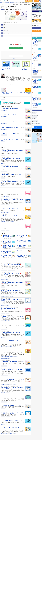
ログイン (40, 0)
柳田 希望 (6, 216)
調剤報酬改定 (3, 221)
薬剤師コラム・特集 (7, 2)
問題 (2, 9)
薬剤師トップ (2, 2)
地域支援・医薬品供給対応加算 (5, 358)
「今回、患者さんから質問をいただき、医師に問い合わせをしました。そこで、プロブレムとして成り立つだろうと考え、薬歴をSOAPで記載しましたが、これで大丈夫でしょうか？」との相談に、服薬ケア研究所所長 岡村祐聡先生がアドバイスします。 (12, 318)
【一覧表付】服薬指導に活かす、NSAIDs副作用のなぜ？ (11, 290)
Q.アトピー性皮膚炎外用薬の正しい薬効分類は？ (10, 181)
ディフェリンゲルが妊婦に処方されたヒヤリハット (10, 273)
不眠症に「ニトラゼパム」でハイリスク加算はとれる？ (11, 215)
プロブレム (2, 320)
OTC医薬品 (6, 305)
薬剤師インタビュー (35, 121)
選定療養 (17, 4)
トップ (2, 4)
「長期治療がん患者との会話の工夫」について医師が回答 (11, 369)
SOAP (6, 320)
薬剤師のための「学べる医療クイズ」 (14, 2)
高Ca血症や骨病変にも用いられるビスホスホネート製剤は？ (12, 199)
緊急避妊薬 (2, 305)
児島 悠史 (6, 159)
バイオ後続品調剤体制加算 (13, 356)
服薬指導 (29, 4)
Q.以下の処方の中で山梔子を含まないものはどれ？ (10, 139)
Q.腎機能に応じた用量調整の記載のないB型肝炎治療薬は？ (12, 150)
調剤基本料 (2, 356)
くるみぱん (6, 291)
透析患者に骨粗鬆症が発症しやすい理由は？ (9, 308)
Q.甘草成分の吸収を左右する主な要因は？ (9, 133)
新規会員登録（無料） (37, 30)
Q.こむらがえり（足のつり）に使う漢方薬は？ (9, 121)
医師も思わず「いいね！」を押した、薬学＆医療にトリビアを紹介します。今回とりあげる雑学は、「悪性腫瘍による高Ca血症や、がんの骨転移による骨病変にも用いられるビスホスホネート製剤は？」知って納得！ (12, 203)
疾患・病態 (11, 296)
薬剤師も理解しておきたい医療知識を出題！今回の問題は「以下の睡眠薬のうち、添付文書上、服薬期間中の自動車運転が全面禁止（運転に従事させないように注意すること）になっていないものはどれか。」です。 (12, 161)
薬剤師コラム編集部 (7, 200)
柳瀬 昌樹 (7, 151)
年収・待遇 (33, 118)
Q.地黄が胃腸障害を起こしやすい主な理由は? (9, 114)
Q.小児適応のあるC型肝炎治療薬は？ (8, 174)
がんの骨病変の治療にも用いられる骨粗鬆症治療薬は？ (11, 208)
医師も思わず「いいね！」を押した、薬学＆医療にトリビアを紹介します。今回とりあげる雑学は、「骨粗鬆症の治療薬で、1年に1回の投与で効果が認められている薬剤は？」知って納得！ (12, 228)
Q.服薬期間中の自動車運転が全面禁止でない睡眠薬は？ (11, 158)
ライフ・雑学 (3, 196)
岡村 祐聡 (21, 316)
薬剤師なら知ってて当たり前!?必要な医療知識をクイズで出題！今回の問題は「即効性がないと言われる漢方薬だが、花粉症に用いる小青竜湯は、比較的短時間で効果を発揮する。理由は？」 (12, 169)
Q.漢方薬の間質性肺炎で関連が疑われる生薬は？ (10, 127)
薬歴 (8, 320)
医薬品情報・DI (3, 296)
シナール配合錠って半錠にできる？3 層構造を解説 (10, 427)
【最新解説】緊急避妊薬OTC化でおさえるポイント (10, 299)
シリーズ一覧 (9, 4)
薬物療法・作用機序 (9, 346)
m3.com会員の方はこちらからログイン (16, 58)
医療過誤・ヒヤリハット (4, 279)
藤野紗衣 (22, 133)
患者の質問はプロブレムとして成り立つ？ (9, 316)
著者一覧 (14, 4)
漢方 (1, 110)
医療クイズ (21, 4)
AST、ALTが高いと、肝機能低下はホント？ (9, 379)
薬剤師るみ (5, 265)
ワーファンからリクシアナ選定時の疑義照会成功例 (10, 264)
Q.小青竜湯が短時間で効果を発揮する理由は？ (9, 108)
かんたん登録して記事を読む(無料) (16, 47)
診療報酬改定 (25, 4)
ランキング (5, 4)
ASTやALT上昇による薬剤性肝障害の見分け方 (9, 340)
